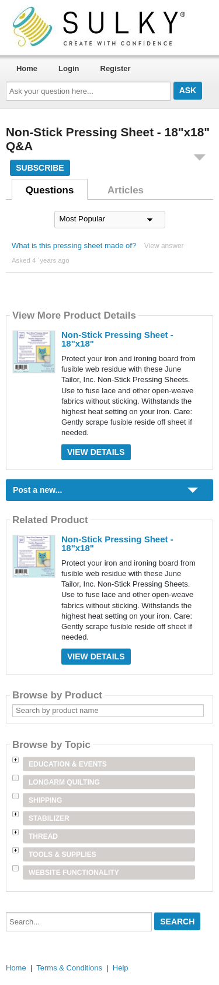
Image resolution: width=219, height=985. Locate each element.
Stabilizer (49, 818)
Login (68, 68)
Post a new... (37, 490)
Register (115, 68)
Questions (50, 190)
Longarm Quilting (64, 782)
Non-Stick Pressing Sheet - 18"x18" (117, 339)
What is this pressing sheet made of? (74, 245)
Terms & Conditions (69, 967)
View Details (96, 452)
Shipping (45, 800)
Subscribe (40, 167)
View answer (164, 246)
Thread (43, 836)
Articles (125, 190)
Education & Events (68, 764)
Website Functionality (74, 873)
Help (120, 967)
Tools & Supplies (62, 854)
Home (26, 68)
